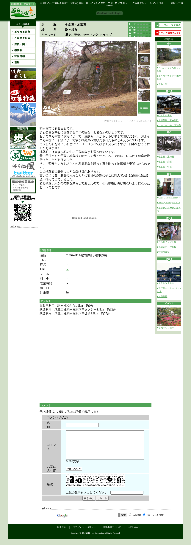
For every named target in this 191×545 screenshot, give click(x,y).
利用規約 (61, 533)
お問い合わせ (135, 533)
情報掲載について (112, 533)
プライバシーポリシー (84, 533)
